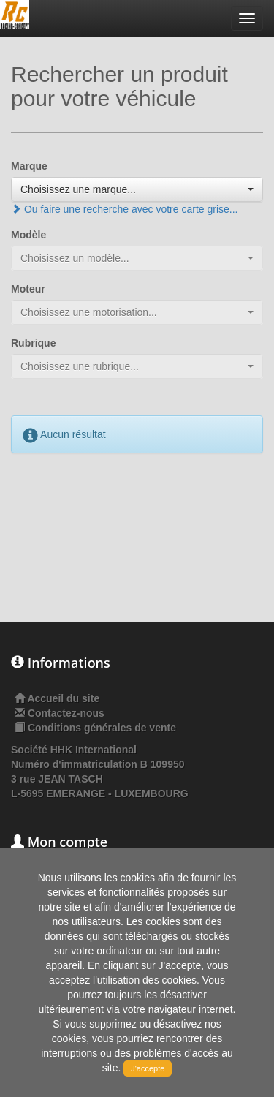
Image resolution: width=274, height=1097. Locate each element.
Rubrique (33, 343)
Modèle (28, 235)
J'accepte (147, 1068)
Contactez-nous (66, 713)
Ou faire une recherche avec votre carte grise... (124, 209)
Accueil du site (63, 698)
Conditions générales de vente (102, 728)
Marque (29, 166)
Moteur (28, 289)
